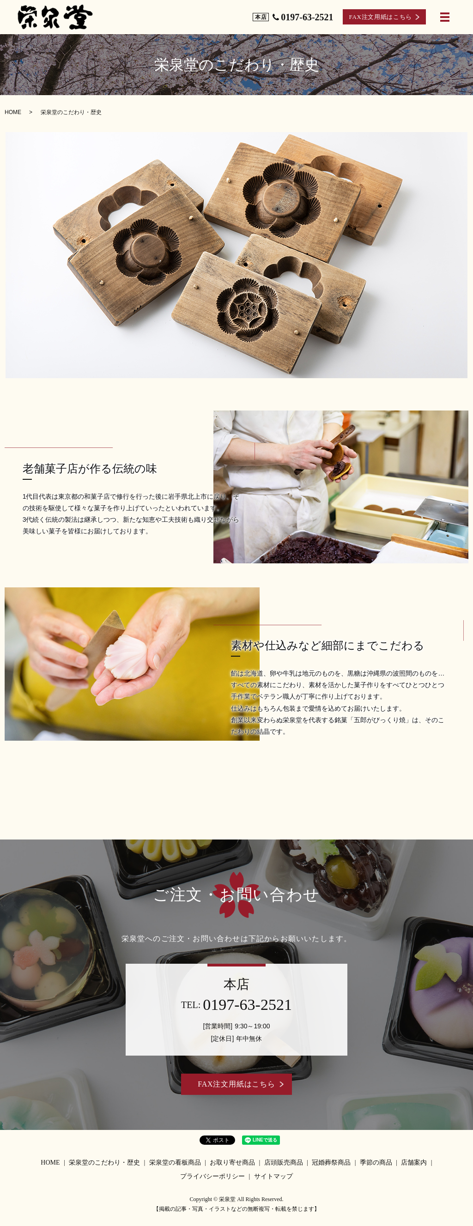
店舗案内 (414, 1162)
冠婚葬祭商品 (331, 1162)
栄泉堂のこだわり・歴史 (104, 1162)
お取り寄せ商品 (232, 1162)
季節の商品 (376, 1162)
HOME (13, 112)
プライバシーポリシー (212, 1176)
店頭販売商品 (283, 1162)
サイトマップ (273, 1176)
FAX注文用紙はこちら (380, 16)
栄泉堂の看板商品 (175, 1162)
